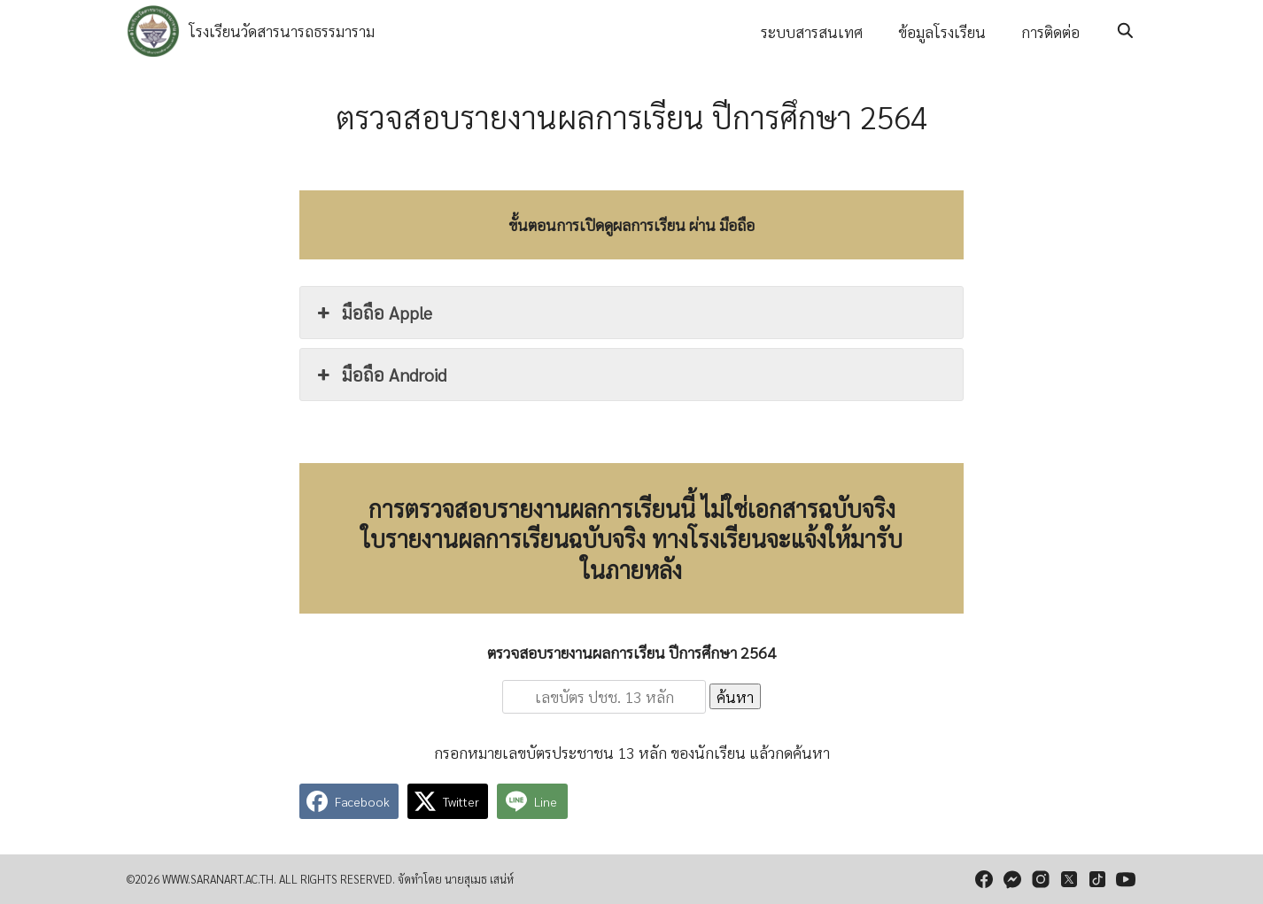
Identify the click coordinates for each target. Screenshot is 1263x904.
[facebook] (984, 879)
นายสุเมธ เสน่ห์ (479, 878)
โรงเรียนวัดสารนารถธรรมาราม (282, 30)
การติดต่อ (1050, 31)
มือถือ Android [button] (380, 374)
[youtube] (1125, 879)
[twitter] (1069, 879)
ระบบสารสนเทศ (812, 31)
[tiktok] (1097, 879)
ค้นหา (735, 696)
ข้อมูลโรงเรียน (942, 31)
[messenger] (1012, 879)
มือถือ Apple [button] (373, 312)
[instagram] (1040, 879)
